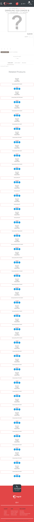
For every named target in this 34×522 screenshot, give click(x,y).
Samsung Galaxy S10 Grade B (17, 137)
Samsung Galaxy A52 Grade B (17, 471)
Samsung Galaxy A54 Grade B (17, 444)
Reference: (8, 12)
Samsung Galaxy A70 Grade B (17, 404)
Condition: (21, 12)
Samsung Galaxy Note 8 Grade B (17, 324)
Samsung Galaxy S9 (17, 190)
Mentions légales (26, 520)
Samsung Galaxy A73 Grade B (17, 364)
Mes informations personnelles (25, 513)
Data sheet (17, 62)
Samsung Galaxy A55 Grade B (17, 431)
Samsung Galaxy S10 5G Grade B (17, 110)
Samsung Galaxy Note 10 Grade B (17, 284)
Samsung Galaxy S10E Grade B (17, 150)
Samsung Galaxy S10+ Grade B (17, 124)
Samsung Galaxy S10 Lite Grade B (17, 164)
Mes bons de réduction (24, 514)
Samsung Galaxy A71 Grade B (17, 391)
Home (10, 8)
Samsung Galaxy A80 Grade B (17, 351)
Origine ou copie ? (14, 513)
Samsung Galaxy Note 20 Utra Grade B (17, 244)
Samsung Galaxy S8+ (17, 204)
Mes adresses (22, 512)
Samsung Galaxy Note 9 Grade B (17, 311)
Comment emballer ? (14, 512)
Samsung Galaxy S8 (17, 217)
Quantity (26, 36)
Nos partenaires (6, 514)
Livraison (5, 512)
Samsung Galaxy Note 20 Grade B (17, 257)
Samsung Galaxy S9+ (17, 177)
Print (17, 58)
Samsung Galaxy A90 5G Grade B (17, 337)
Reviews (24, 62)
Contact (5, 513)
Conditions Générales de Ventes (19, 520)
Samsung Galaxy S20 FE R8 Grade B (17, 97)
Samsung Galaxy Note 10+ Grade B (17, 271)
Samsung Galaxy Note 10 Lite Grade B (17, 297)
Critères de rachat (14, 514)
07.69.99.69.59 (17, 488)
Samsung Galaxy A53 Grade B (17, 458)
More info (10, 62)
